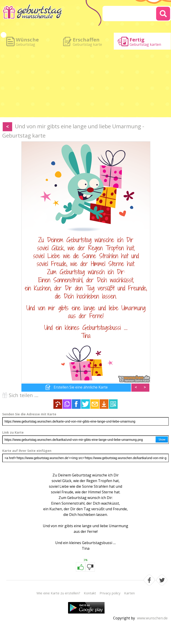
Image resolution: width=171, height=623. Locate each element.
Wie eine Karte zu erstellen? (58, 593)
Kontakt (90, 593)
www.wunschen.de (152, 618)
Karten (129, 593)
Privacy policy (110, 593)
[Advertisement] (85, 83)
